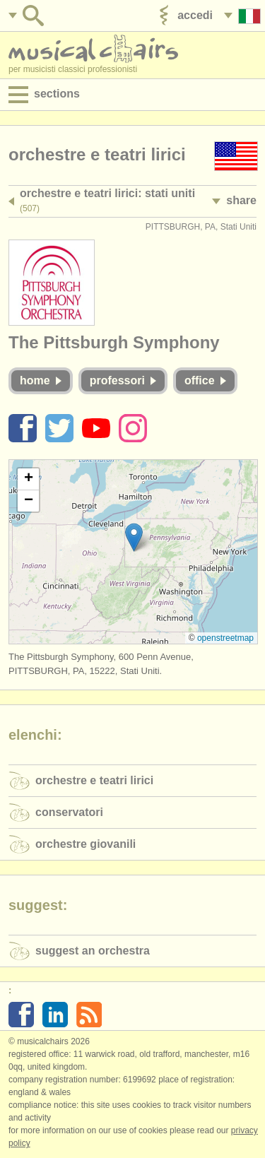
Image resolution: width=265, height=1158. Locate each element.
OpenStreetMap (225, 638)
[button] (134, 537)
